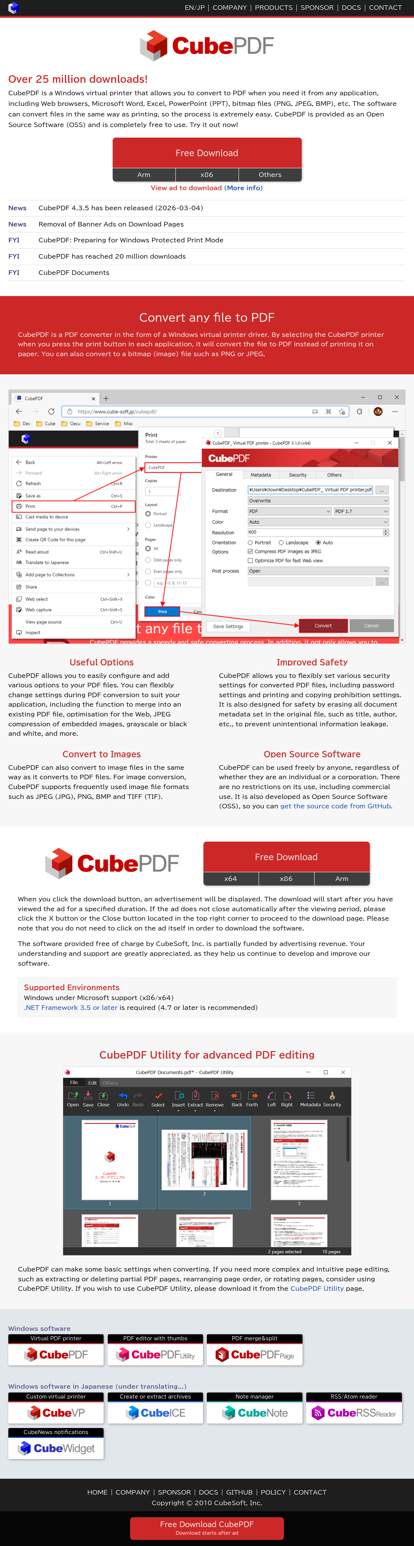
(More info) (243, 188)
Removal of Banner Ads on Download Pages (111, 224)
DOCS (351, 8)
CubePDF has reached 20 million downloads (112, 256)
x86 (207, 175)
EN (189, 8)
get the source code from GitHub (336, 806)
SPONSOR (317, 8)
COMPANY (229, 8)
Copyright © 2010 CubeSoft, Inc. (207, 1503)
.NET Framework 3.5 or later (71, 1008)
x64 (231, 879)
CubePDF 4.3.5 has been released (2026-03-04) (121, 208)
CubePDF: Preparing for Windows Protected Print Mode (131, 240)
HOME (97, 1492)
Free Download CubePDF (207, 1528)
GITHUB (239, 1492)
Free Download (207, 153)
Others (270, 175)
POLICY (273, 1492)
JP (201, 8)
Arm (143, 175)
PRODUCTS (274, 8)
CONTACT (385, 8)
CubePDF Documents (74, 273)
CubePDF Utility (317, 1288)
